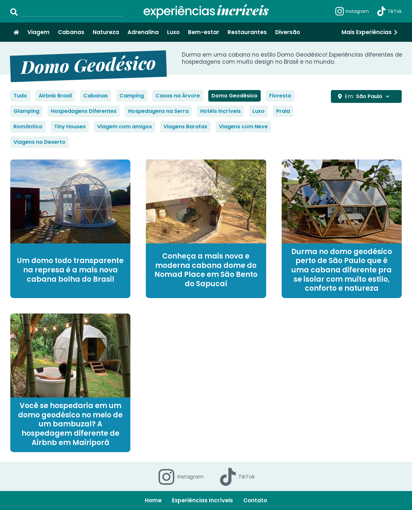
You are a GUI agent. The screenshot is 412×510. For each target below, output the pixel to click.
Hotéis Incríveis (220, 111)
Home (153, 500)
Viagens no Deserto (39, 142)
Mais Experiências (370, 32)
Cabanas (71, 32)
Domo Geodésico (234, 95)
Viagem (38, 32)
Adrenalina (143, 32)
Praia (283, 111)
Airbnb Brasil (55, 95)
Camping (131, 95)
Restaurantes (247, 32)
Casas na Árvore (177, 95)
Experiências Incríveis (202, 500)
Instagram (352, 11)
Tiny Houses (70, 126)
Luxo (173, 32)
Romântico (28, 126)
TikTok (389, 11)
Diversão (287, 32)
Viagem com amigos (124, 126)
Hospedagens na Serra (158, 111)
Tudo (20, 95)
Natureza (106, 32)
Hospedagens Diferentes (84, 111)
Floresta (280, 95)
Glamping (26, 111)
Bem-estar (203, 32)
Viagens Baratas (185, 126)
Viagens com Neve (243, 126)
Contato (255, 500)
